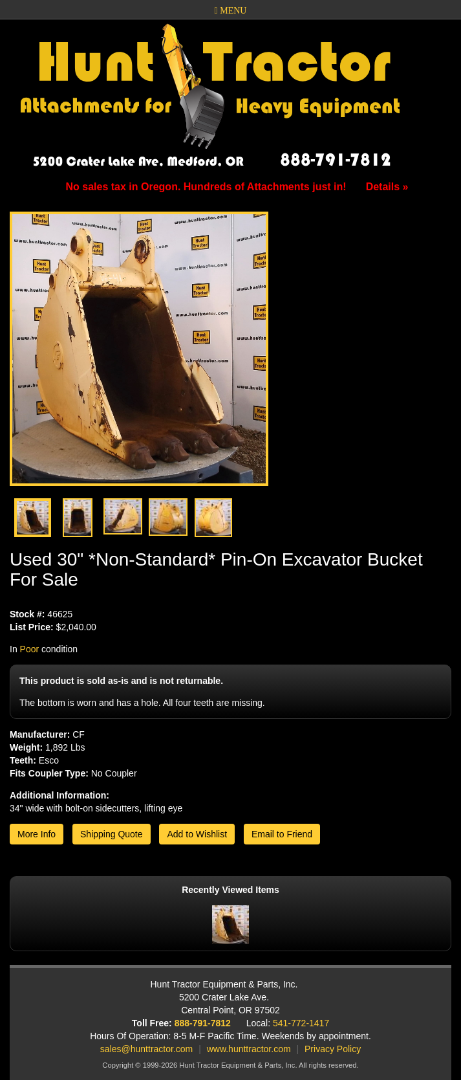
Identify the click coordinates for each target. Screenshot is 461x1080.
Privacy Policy (333, 1049)
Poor (29, 649)
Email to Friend (282, 834)
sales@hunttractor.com (146, 1049)
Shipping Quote (111, 834)
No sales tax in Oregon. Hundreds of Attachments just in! (237, 186)
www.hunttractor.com (249, 1049)
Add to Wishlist (197, 834)
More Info (36, 834)
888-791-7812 (203, 1023)
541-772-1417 (301, 1023)
